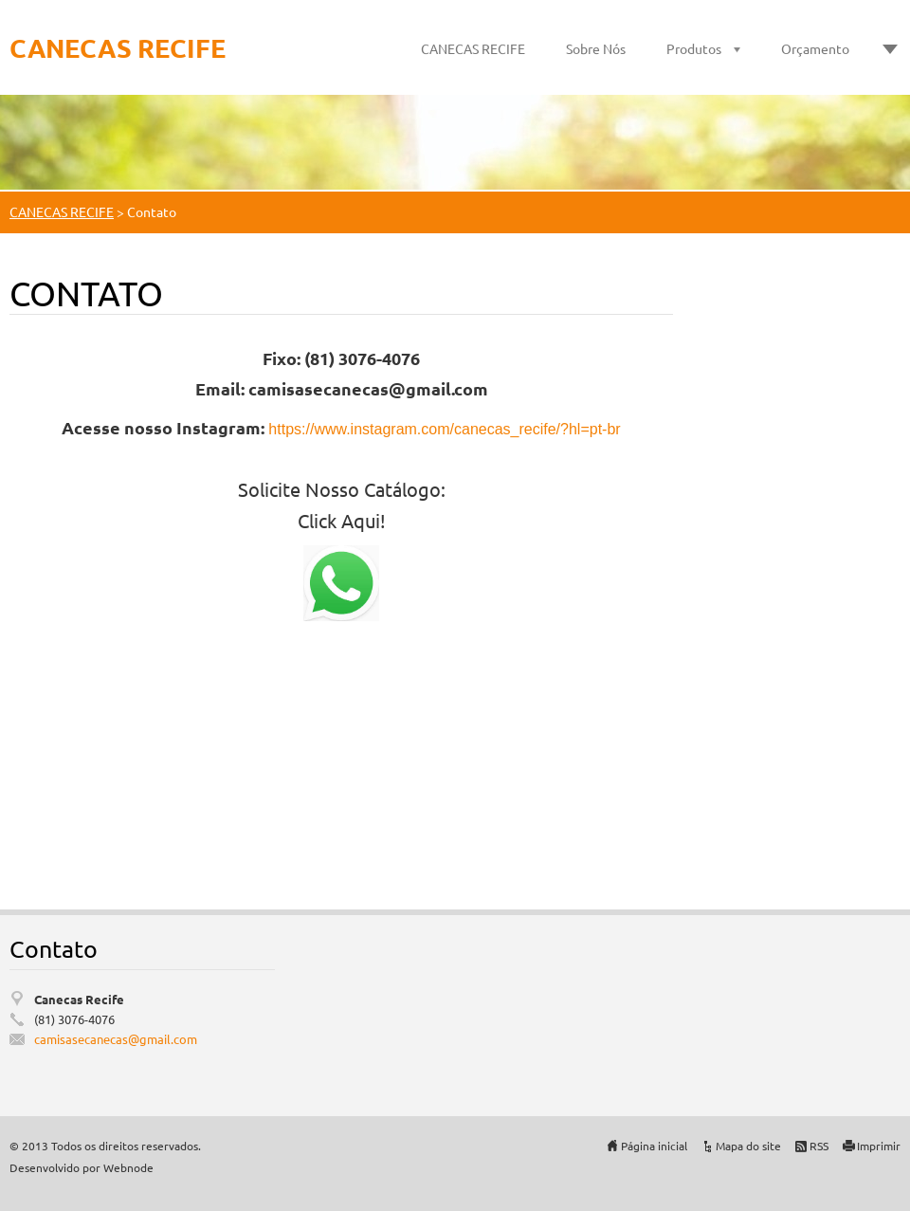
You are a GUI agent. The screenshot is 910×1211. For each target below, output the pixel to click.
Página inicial (654, 1145)
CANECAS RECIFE (473, 48)
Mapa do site (748, 1145)
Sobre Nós (596, 48)
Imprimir (879, 1145)
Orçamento (815, 48)
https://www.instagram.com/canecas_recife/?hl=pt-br (444, 429)
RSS (819, 1145)
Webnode (128, 1167)
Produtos (693, 48)
